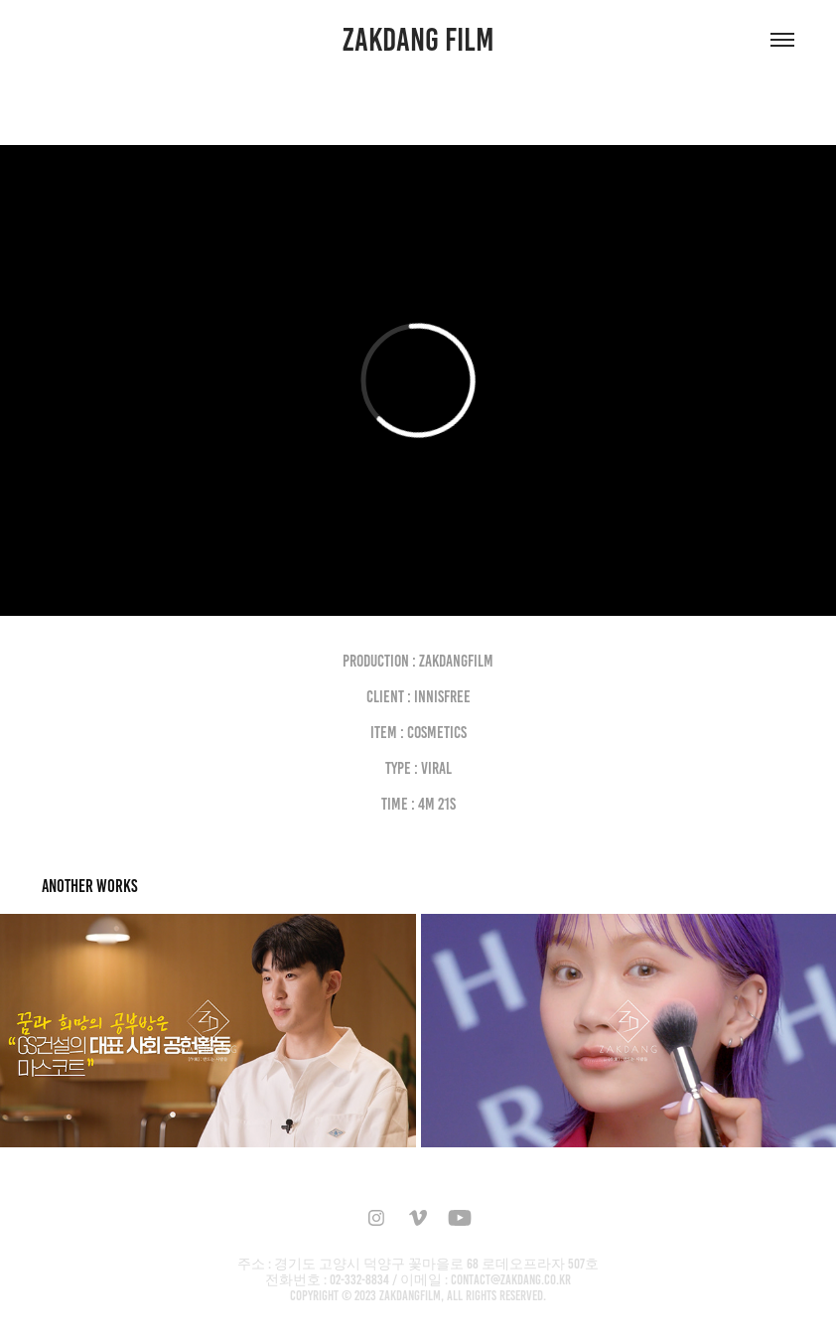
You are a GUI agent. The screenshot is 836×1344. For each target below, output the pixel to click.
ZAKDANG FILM (418, 40)
